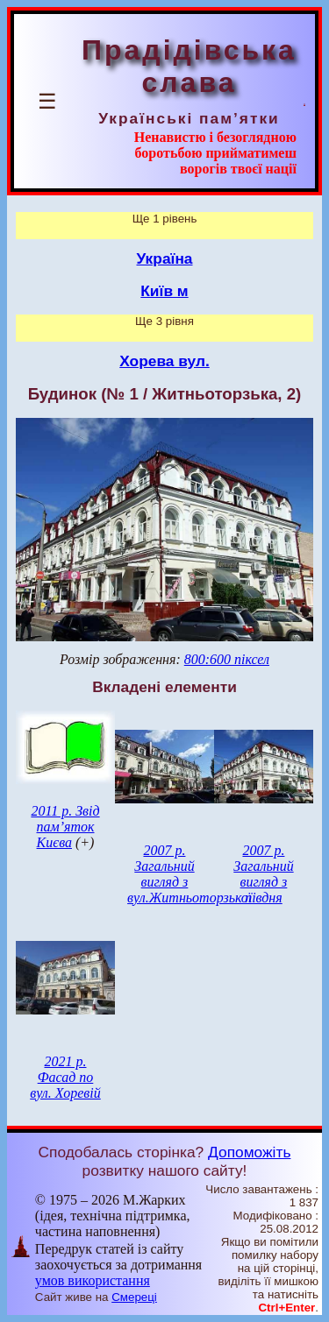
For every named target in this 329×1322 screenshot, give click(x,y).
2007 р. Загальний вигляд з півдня (263, 874)
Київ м (164, 291)
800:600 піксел (226, 659)
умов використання (92, 1280)
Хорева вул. (164, 361)
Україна (165, 258)
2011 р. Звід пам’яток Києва (65, 826)
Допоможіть (249, 1152)
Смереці (134, 1297)
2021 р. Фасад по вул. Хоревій (65, 1077)
